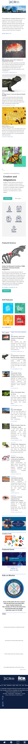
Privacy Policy (11, 693)
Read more (6, 290)
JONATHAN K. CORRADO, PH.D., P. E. (18, 351)
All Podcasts (6, 327)
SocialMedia (17, 742)
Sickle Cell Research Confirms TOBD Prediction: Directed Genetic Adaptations (13, 267)
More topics (18, 198)
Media (14, 685)
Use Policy (5, 693)
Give (20, 685)
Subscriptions (18, 693)
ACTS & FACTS (18, 332)
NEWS (3, 58)
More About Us (6, 33)
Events (17, 685)
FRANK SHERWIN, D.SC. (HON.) (17, 405)
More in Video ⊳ (23, 669)
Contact (23, 693)
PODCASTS (23, 332)
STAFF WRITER (14, 421)
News (5, 685)
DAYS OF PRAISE (5, 125)
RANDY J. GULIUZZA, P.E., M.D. (17, 512)
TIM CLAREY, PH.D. (15, 388)
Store (23, 685)
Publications (9, 685)
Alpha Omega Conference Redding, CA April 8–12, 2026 (14, 568)
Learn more (8, 198)
